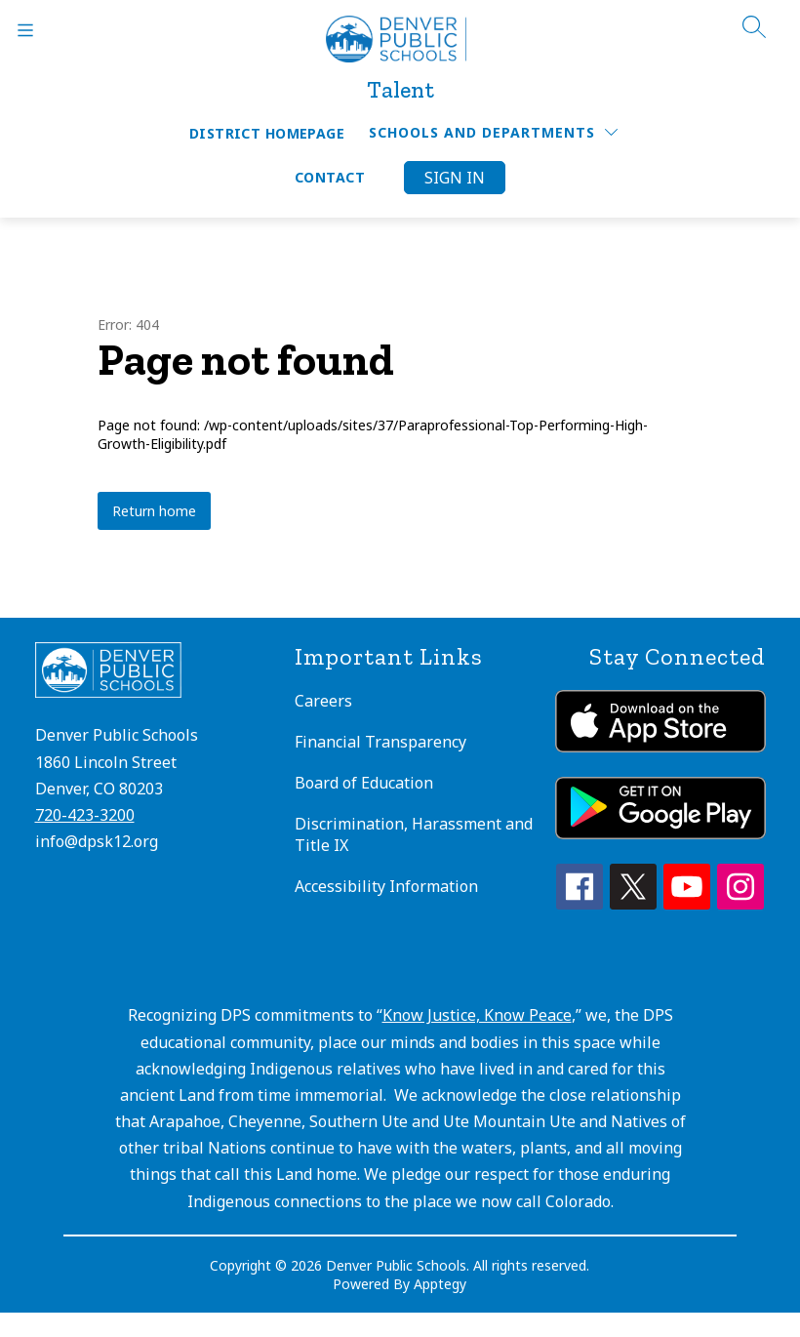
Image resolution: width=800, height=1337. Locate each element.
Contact (330, 177)
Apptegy (440, 1284)
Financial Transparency (380, 741)
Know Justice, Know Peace (477, 1015)
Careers (323, 700)
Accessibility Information (386, 886)
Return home (154, 511)
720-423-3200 (85, 815)
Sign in (454, 177)
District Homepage (266, 133)
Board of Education (364, 782)
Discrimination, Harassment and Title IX (414, 834)
